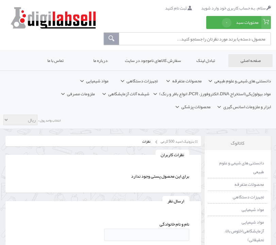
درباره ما (100, 60)
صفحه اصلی (251, 60)
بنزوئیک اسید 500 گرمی (177, 141)
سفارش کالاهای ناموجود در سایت (153, 60)
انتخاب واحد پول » (49, 120)
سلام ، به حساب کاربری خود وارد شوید (236, 8)
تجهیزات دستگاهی (248, 197)
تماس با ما (55, 60)
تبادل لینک (205, 60)
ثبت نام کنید (178, 8)
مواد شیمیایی (253, 209)
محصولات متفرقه (249, 184)
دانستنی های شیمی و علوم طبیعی (241, 167)
